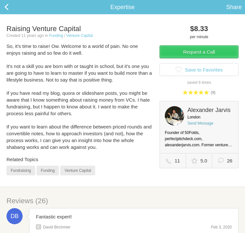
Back (13, 7)
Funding (56, 35)
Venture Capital (79, 35)
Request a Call (199, 52)
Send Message (200, 123)
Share (234, 7)
